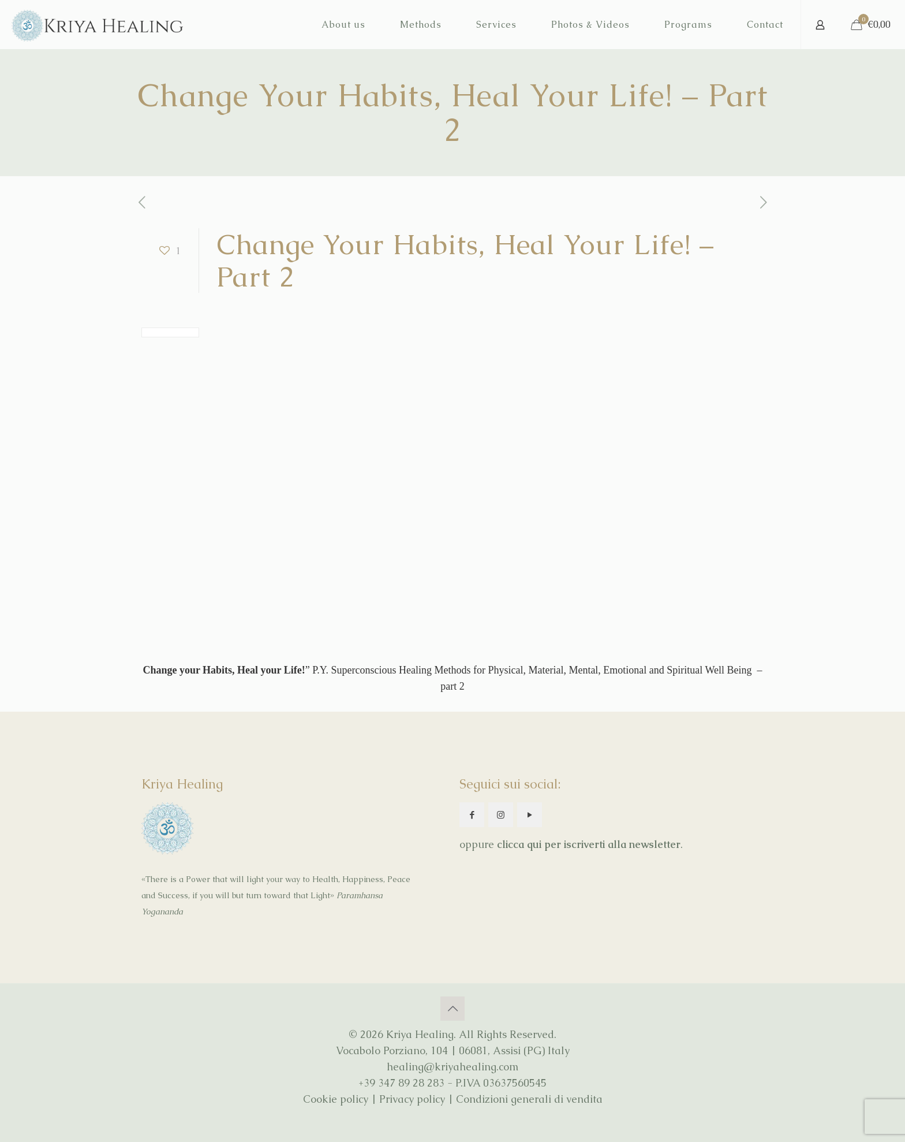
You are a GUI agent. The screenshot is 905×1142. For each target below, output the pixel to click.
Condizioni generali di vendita (529, 1099)
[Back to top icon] (452, 1008)
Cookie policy (335, 1099)
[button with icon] (471, 814)
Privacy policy (412, 1099)
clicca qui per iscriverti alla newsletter (588, 844)
